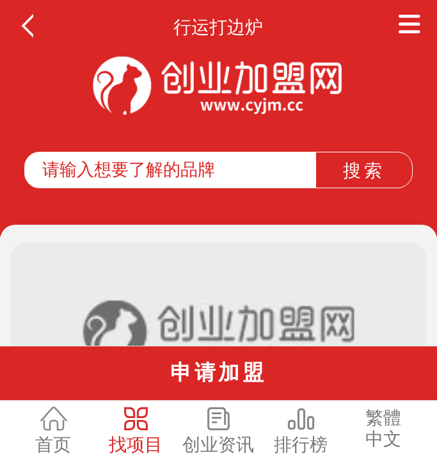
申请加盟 (218, 372)
